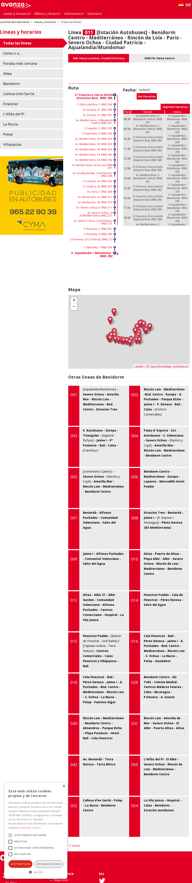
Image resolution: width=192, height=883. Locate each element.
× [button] (63, 786)
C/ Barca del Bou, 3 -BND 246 (94, 104)
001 (73, 394)
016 (134, 641)
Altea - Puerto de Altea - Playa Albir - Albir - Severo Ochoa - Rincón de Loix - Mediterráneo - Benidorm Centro (156, 570)
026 (134, 682)
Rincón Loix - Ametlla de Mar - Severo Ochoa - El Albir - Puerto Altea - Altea (156, 735)
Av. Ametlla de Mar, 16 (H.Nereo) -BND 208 (93, 174)
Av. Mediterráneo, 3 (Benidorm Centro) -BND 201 (94, 121)
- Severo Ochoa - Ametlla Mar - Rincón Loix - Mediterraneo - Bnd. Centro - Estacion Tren (93, 406)
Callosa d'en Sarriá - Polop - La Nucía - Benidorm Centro (95, 817)
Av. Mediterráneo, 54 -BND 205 (93, 154)
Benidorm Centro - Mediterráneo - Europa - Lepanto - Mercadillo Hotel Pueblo (156, 488)
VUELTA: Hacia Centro (159, 58)
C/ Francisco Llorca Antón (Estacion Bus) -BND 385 (94, 96)
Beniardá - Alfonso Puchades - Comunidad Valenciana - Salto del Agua (93, 529)
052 (73, 805)
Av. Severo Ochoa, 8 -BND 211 (94, 207)
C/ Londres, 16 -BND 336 (97, 181)
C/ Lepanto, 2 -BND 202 (98, 128)
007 (73, 518)
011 (89, 32)
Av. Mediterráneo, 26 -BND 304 (93, 139)
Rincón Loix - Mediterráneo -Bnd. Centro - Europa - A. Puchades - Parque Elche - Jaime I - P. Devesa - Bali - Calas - (157, 406)
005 (73, 477)
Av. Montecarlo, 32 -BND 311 (95, 197)
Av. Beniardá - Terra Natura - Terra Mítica (91, 776)
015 (73, 641)
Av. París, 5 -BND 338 (99, 192)
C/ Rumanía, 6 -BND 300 (98, 234)
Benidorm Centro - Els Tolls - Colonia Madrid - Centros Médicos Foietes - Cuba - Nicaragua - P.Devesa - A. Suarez (156, 693)
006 (134, 477)
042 (73, 764)
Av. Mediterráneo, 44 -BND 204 (93, 149)
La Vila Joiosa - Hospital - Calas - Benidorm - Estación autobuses (155, 817)
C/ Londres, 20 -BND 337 (97, 186)
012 (73, 600)
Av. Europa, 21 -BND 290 (97, 110)
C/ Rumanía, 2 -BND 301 (98, 229)
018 (73, 682)
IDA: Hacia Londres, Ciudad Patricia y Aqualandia (98, 59)
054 (134, 805)
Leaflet (139, 366)
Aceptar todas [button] (20, 864)
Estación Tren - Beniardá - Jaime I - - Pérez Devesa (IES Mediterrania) (156, 529)
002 (134, 394)
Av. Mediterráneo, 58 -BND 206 (93, 160)
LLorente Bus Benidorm (15, 22)
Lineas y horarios (45, 22)
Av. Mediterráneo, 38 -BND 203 (93, 144)
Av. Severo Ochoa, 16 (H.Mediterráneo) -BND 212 (96, 214)
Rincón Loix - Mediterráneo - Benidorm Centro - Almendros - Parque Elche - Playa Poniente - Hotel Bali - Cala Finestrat (96, 735)
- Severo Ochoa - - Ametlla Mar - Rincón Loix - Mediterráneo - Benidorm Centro (96, 488)
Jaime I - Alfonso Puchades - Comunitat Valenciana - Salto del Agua (96, 570)
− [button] (74, 307)
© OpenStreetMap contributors (167, 366)
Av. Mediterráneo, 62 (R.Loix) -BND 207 (92, 166)
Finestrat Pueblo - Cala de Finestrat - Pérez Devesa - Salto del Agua (156, 611)
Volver (76, 846)
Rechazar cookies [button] (49, 864)
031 (134, 723)
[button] (35, 871)
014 (134, 600)
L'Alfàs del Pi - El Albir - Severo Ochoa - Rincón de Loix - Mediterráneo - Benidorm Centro (155, 776)
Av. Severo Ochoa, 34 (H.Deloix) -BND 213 (93, 222)
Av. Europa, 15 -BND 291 (97, 115)
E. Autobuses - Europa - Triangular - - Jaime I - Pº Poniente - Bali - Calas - (93, 447)
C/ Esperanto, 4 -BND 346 (97, 133)
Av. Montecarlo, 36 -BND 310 (95, 202)
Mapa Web (60, 880)
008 (134, 518)
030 (73, 723)
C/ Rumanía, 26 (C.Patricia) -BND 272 (91, 239)
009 (73, 559)
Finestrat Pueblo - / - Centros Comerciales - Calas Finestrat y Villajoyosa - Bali (94, 652)
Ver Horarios (147, 96)
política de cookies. (29, 827)
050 (134, 764)
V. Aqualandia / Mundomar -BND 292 (92, 254)
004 (134, 435)
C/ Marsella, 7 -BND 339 (98, 247)
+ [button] (74, 300)
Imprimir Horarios (175, 107)
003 (73, 435)
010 (134, 559)
